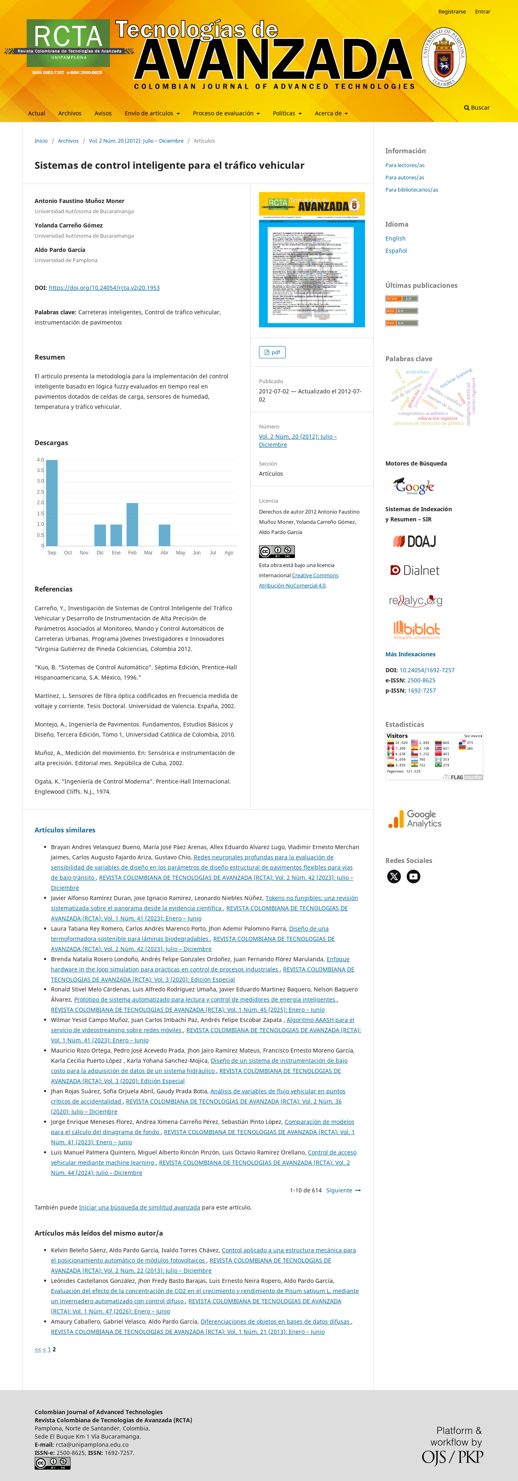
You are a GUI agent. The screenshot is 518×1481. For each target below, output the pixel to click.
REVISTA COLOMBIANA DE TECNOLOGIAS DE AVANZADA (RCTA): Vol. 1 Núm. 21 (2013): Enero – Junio (188, 1331)
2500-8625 (421, 680)
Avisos (103, 113)
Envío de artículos (150, 113)
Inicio (41, 140)
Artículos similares (65, 829)
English (395, 238)
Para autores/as (404, 177)
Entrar (482, 11)
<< (38, 1349)
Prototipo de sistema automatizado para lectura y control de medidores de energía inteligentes (205, 999)
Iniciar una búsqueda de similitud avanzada (139, 1207)
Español (396, 250)
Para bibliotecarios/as (411, 189)
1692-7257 (422, 690)
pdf (275, 352)
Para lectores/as (405, 165)
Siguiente (339, 1190)
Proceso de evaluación (224, 113)
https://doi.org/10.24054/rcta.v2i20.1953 (104, 287)
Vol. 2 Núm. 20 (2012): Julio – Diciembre (136, 140)
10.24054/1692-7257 (427, 670)
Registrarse (452, 11)
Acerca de (329, 113)
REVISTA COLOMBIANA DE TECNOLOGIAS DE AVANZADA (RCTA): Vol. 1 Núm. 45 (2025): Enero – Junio (188, 1009)
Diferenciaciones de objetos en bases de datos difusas (276, 1321)
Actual (36, 113)
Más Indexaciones (410, 654)
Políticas (285, 113)
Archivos (70, 113)
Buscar (477, 107)
